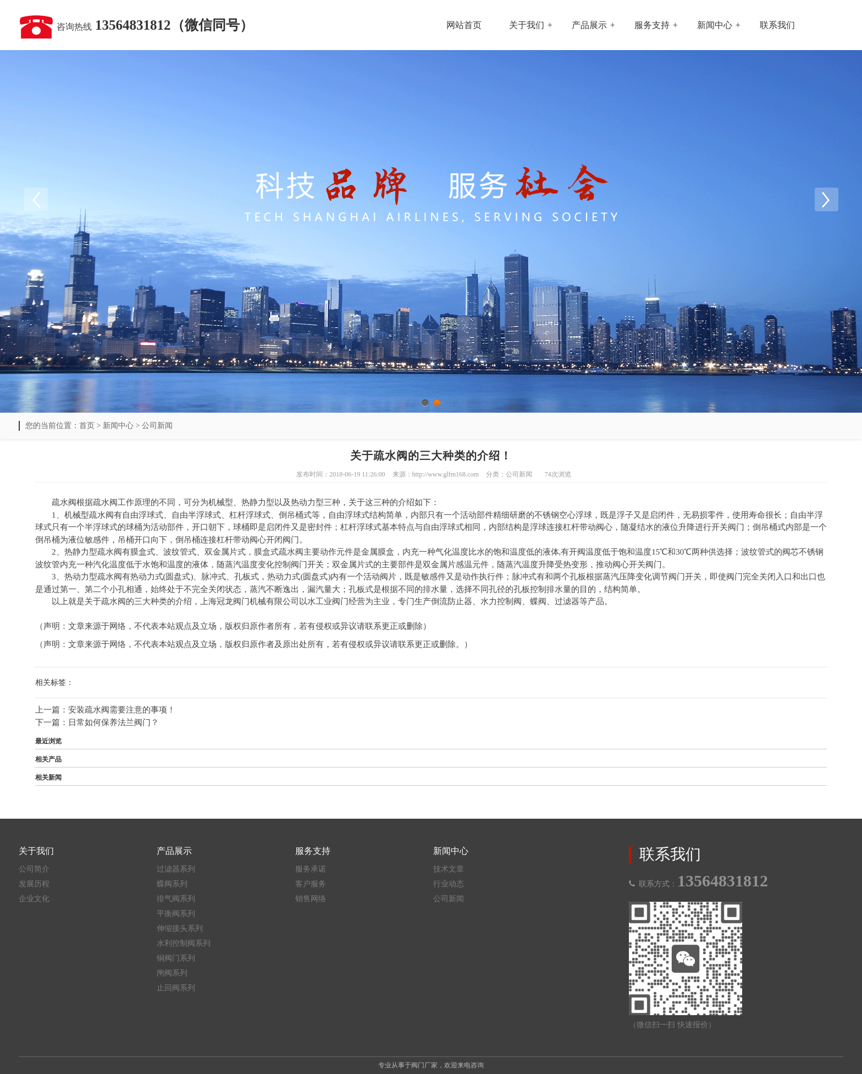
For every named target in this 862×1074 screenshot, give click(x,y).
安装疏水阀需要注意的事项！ (121, 709)
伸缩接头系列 (180, 928)
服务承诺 (310, 869)
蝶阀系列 (172, 884)
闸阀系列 (172, 973)
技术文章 (448, 869)
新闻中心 (714, 25)
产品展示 (589, 25)
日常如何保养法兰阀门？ (113, 722)
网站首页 (464, 25)
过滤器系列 (176, 869)
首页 (87, 425)
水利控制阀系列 (184, 943)
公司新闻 (157, 425)
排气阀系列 (176, 899)
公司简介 (34, 869)
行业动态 (448, 884)
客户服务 (310, 884)
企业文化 (34, 899)
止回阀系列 (176, 988)
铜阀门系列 (176, 958)
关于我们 (526, 25)
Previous (35, 199)
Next (826, 199)
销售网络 (310, 899)
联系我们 (777, 25)
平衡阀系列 (176, 913)
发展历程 (34, 884)
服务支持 (652, 25)
